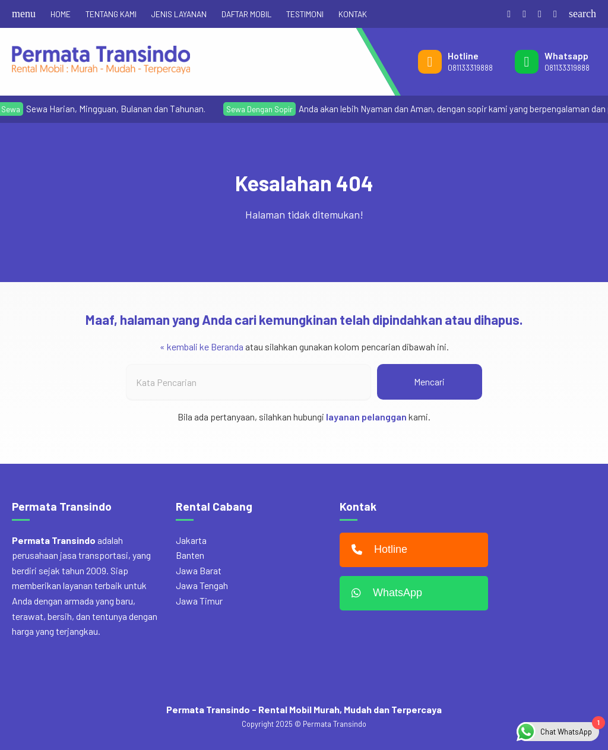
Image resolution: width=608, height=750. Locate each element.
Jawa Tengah (202, 585)
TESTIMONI (305, 14)
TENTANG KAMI (111, 14)
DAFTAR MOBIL (246, 14)
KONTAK (352, 14)
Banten (190, 555)
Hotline (376, 550)
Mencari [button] (429, 381)
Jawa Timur (199, 600)
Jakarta (191, 540)
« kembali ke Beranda (201, 346)
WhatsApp (384, 593)
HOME (60, 14)
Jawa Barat (198, 570)
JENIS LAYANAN (179, 14)
